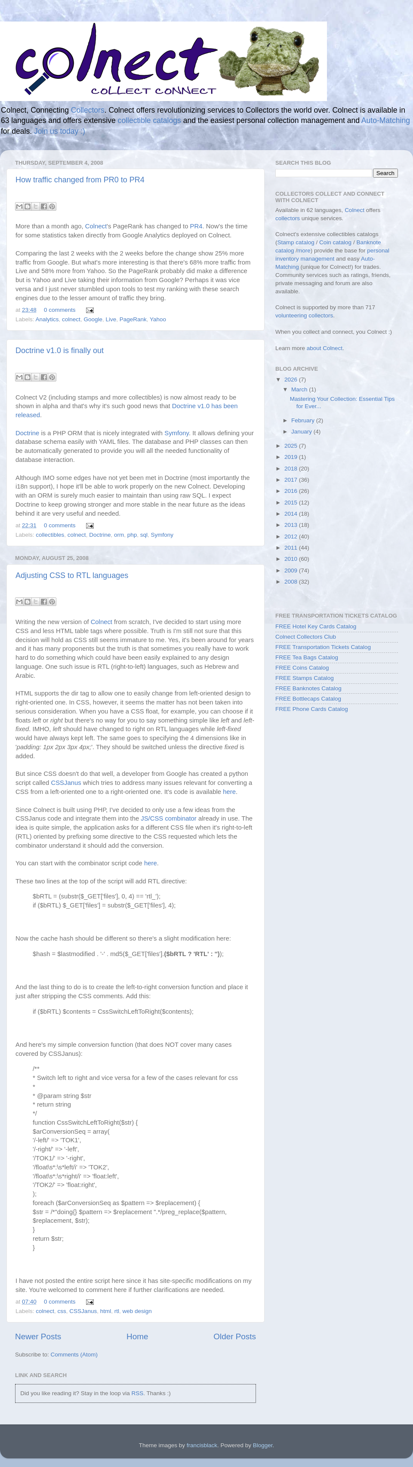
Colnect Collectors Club (305, 637)
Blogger (263, 1445)
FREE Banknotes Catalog (308, 688)
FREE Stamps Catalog (304, 678)
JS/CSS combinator (169, 818)
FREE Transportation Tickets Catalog (323, 647)
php (132, 535)
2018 (291, 468)
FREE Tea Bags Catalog (306, 657)
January (302, 431)
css (62, 1311)
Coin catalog (335, 242)
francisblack (202, 1445)
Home (137, 1336)
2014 (291, 514)
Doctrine (27, 433)
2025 (291, 446)
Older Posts (234, 1336)
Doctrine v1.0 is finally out (59, 350)
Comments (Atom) (74, 1354)
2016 (291, 491)
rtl (116, 1311)
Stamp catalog (295, 242)
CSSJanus (66, 782)
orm (119, 535)
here (229, 791)
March (300, 389)
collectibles (50, 535)
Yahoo (158, 319)
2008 (291, 581)
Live (110, 319)
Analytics (47, 319)
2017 (291, 480)
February (303, 420)
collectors (287, 218)
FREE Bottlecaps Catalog (308, 698)
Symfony (176, 433)
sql (144, 535)
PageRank (133, 319)
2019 (291, 457)
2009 (291, 570)
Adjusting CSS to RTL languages (71, 575)
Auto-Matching (385, 120)
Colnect (96, 226)
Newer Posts (38, 1336)
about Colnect (324, 348)
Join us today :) (59, 131)
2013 (291, 525)
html (105, 1311)
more (304, 250)
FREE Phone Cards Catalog (311, 709)
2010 (291, 559)
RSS (137, 1393)
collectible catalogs (149, 120)
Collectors (88, 110)
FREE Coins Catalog (302, 667)
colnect (71, 319)
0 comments (60, 310)
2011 (291, 547)
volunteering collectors (304, 315)
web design (136, 1311)
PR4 (196, 226)
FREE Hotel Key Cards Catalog (315, 626)
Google (92, 319)
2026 (291, 379)
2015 (291, 502)
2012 (291, 536)
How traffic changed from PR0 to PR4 (80, 179)
